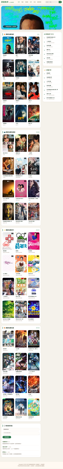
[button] (60, 17)
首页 (19, 2)
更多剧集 (37, 132)
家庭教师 (7, 2)
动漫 (35, 2)
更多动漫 (37, 327)
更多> (38, 34)
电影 (23, 2)
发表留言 (7, 437)
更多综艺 (37, 230)
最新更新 (39, 2)
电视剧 (26, 2)
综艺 (31, 2)
